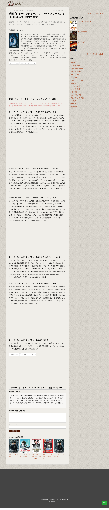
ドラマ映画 (73, 77)
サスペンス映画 (75, 86)
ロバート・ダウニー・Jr (28, 63)
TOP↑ (104, 502)
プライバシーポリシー (62, 501)
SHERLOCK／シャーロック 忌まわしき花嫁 (36, 458)
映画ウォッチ (19, 3)
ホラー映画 (73, 92)
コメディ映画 (74, 74)
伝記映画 (73, 101)
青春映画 (73, 83)
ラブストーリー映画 (76, 80)
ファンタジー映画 (75, 71)
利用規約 (52, 501)
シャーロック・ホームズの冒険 (25, 457)
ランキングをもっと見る (95, 54)
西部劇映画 (73, 107)
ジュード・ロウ (14, 63)
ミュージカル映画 (75, 95)
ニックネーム (13, 426)
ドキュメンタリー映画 (77, 98)
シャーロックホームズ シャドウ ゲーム (34, 34)
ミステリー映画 (75, 89)
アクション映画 (75, 65)
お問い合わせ (44, 501)
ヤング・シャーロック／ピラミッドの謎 (47, 458)
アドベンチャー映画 (76, 68)
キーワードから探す (96, 13)
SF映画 (72, 62)
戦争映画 (73, 104)
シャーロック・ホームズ (13, 457)
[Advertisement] (37, 81)
